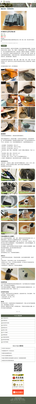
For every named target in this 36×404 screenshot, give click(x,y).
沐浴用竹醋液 (5, 341)
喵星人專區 (5, 330)
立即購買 (3, 45)
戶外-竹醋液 (5, 332)
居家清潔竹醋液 (6, 339)
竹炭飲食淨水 (5, 318)
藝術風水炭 (5, 327)
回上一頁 (18, 311)
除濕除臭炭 (5, 320)
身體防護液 (5, 334)
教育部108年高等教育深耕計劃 (8, 360)
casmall (16, 401)
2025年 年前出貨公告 (6, 348)
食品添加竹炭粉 (6, 322)
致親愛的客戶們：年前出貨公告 (8, 350)
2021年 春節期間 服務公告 (7, 355)
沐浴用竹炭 (5, 325)
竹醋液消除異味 (6, 337)
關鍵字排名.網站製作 (14, 402)
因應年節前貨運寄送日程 (7, 353)
